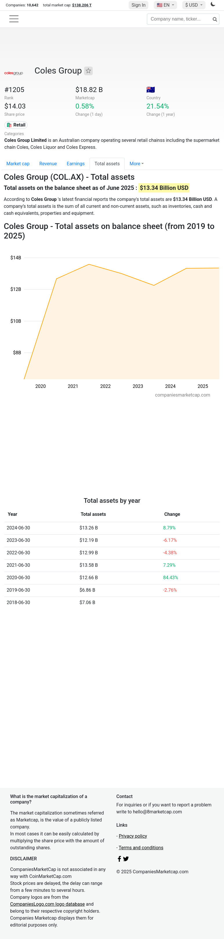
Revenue (48, 163)
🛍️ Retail (15, 125)
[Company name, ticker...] (183, 19)
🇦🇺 (150, 90)
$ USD (192, 5)
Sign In (138, 5)
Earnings (76, 163)
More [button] (135, 163)
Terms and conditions (141, 847)
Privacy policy (133, 836)
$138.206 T (82, 5)
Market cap (18, 163)
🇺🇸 (164, 5)
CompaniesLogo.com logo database (47, 904)
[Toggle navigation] (14, 19)
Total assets (107, 163)
